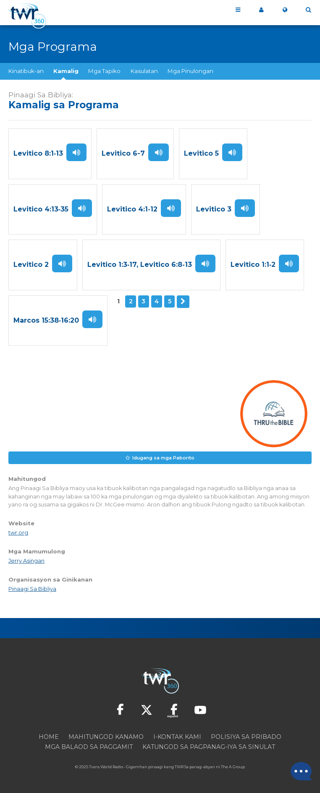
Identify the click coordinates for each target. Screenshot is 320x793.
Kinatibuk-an (26, 71)
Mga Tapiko (104, 71)
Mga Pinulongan (190, 71)
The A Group (233, 767)
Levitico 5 (201, 154)
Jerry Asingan (26, 561)
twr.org (18, 533)
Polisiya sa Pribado (246, 737)
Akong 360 (261, 10)
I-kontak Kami (177, 737)
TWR (179, 767)
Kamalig (66, 71)
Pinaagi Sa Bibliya (32, 590)
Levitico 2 (31, 265)
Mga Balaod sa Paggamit (89, 747)
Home (49, 737)
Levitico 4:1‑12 (132, 210)
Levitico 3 (213, 210)
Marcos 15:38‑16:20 (46, 321)
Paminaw (76, 152)
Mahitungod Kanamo (106, 737)
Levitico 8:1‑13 (38, 154)
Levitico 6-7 (123, 154)
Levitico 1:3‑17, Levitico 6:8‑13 (139, 265)
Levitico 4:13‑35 (40, 210)
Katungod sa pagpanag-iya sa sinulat (208, 747)
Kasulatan (144, 71)
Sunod (183, 302)
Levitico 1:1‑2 (253, 265)
